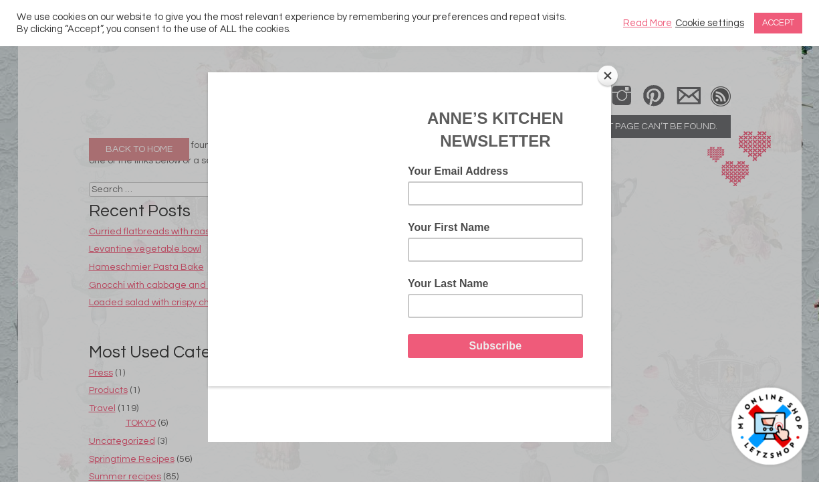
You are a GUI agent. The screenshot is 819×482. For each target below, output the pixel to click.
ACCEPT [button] (778, 22)
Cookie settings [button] (709, 23)
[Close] (608, 76)
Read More (647, 23)
